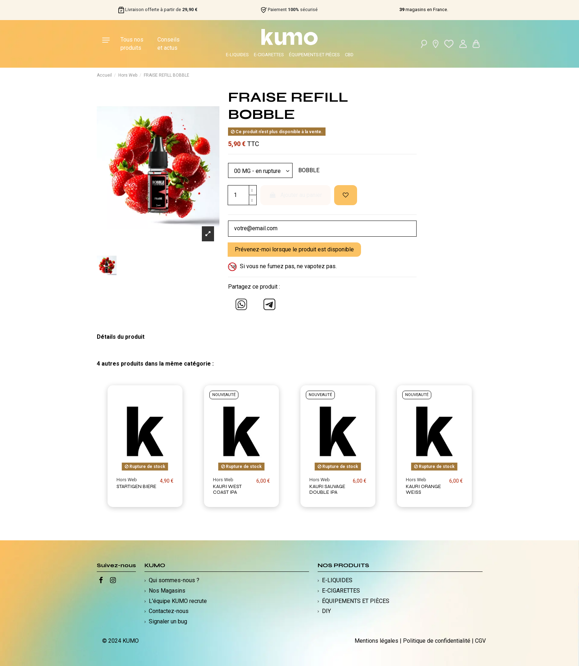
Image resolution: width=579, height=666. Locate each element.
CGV (480, 640)
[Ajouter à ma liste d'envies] (345, 195)
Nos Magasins (167, 590)
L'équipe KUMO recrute (178, 601)
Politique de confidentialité (436, 640)
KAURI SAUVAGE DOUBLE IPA (327, 489)
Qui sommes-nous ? (174, 580)
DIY (326, 611)
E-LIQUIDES (237, 54)
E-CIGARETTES (269, 54)
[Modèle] (260, 170)
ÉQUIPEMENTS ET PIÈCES (314, 54)
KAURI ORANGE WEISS (423, 489)
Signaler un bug (168, 621)
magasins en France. (423, 10)
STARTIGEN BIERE (136, 486)
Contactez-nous (169, 611)
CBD (349, 54)
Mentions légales (376, 640)
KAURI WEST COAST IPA (227, 489)
